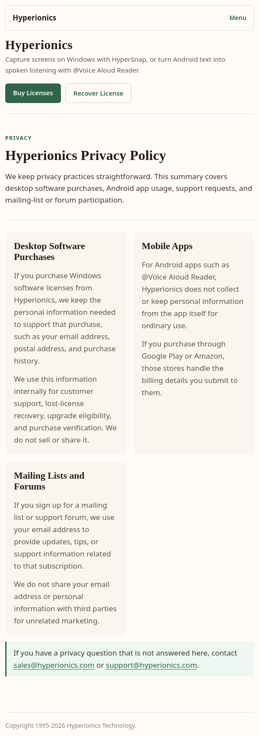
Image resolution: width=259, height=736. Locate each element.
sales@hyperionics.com (53, 665)
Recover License (99, 93)
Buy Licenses (33, 92)
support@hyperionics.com (151, 665)
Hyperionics (34, 18)
